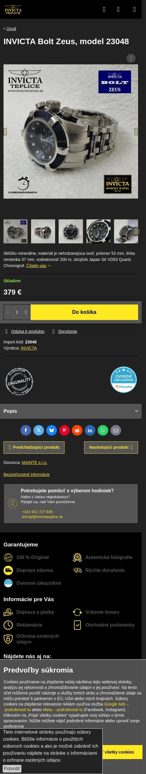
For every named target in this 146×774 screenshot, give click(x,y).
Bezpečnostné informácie (27, 474)
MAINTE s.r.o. (34, 462)
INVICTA (29, 348)
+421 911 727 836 (37, 512)
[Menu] (135, 9)
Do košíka (84, 312)
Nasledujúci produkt (111, 447)
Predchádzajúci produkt (34, 447)
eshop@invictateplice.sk (42, 517)
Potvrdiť (12, 768)
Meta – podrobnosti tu (63, 709)
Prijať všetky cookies (113, 752)
